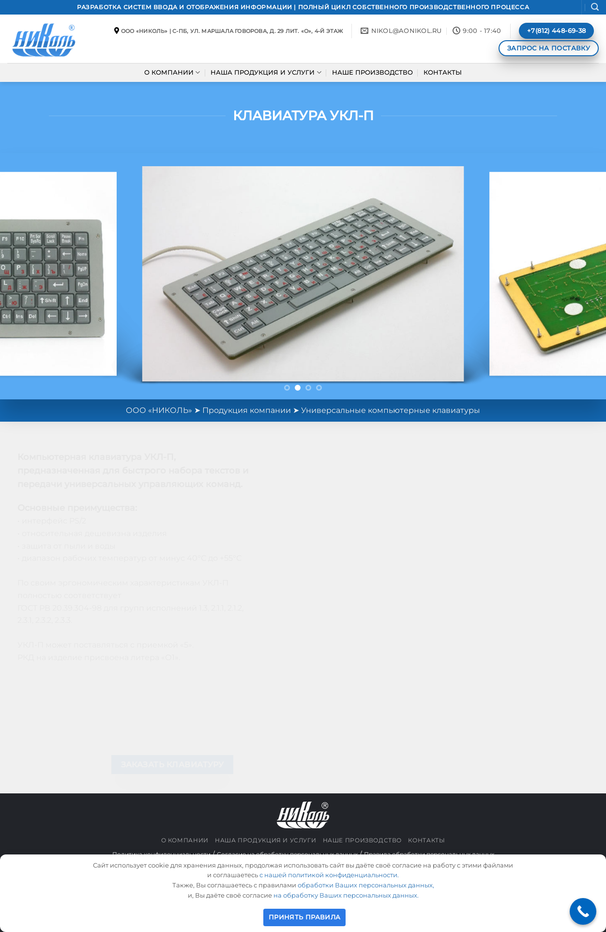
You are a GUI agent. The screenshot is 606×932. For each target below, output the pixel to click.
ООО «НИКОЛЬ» (159, 410)
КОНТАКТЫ (443, 72)
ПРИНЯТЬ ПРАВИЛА (305, 917)
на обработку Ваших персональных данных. (346, 895)
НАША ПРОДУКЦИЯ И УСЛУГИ (266, 72)
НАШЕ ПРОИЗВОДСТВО (372, 72)
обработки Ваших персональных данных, (366, 885)
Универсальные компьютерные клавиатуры (390, 410)
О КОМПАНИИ (172, 72)
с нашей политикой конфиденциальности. (329, 875)
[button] (595, 7)
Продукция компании (246, 410)
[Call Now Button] (583, 911)
